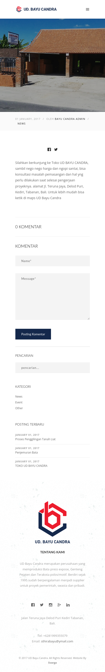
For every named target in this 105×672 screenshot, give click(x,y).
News (22, 123)
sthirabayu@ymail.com (57, 641)
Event (19, 402)
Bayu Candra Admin (70, 119)
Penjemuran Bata (26, 452)
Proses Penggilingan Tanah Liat (35, 439)
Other (19, 408)
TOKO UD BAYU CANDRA (31, 466)
